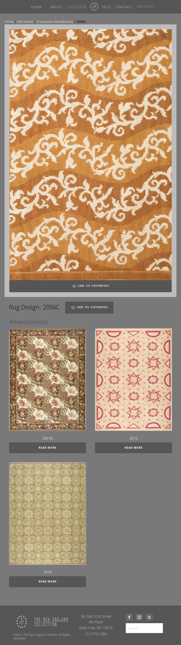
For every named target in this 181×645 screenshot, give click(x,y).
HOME (36, 7)
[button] (164, 36)
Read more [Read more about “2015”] (48, 581)
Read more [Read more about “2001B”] (48, 448)
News (106, 7)
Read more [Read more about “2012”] (134, 448)
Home (9, 21)
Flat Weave (25, 21)
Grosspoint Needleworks (55, 21)
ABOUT (56, 7)
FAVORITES (145, 6)
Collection (76, 7)
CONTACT (124, 7)
